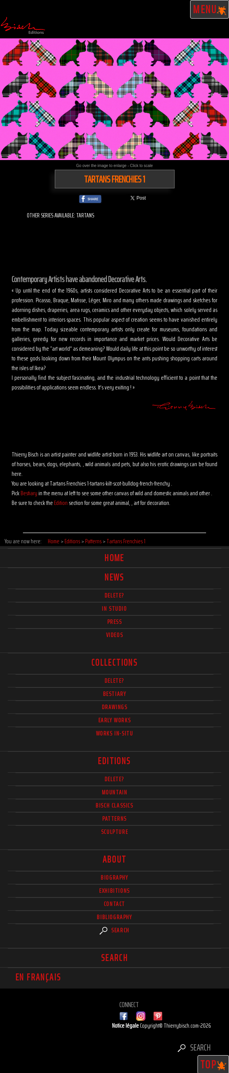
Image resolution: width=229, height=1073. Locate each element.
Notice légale (126, 1025)
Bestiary (29, 493)
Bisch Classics (114, 805)
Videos (114, 635)
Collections (114, 662)
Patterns (114, 818)
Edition (61, 503)
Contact (114, 904)
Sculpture (114, 832)
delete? (114, 595)
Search (114, 930)
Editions (114, 761)
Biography (114, 877)
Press (114, 622)
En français (38, 977)
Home (114, 558)
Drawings (115, 707)
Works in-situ (114, 733)
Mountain (115, 792)
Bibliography (114, 917)
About (115, 859)
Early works (114, 720)
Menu (210, 9)
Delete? (114, 779)
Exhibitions (114, 891)
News (114, 577)
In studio (114, 608)
